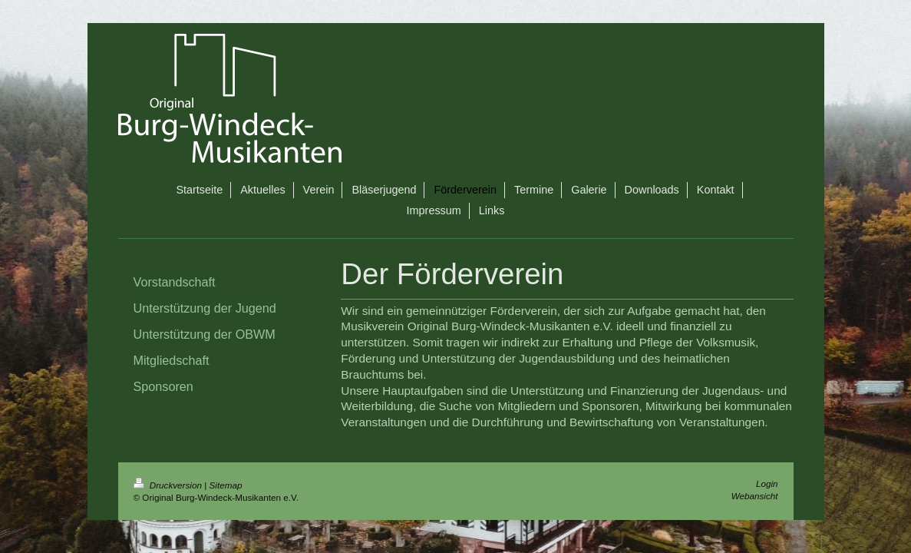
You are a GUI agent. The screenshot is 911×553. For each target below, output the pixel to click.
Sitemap (226, 485)
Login (767, 483)
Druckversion (169, 485)
